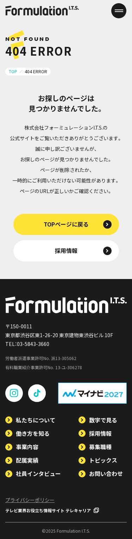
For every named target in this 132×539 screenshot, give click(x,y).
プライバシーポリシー (30, 499)
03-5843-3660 (33, 343)
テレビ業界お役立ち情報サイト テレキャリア (52, 510)
